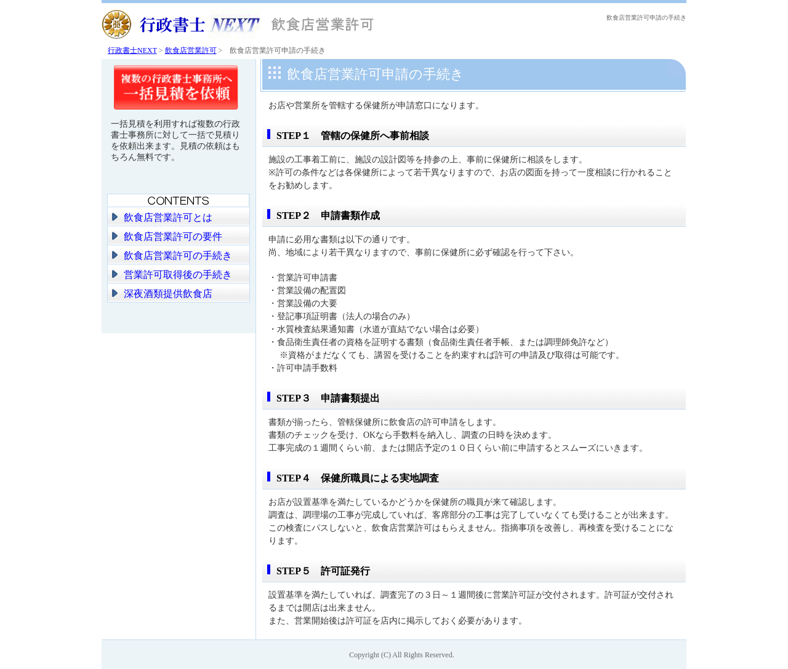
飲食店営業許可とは (168, 217)
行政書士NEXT (132, 50)
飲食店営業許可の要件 (173, 236)
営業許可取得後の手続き (178, 274)
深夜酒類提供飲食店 (168, 293)
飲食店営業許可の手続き (178, 255)
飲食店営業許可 (191, 50)
